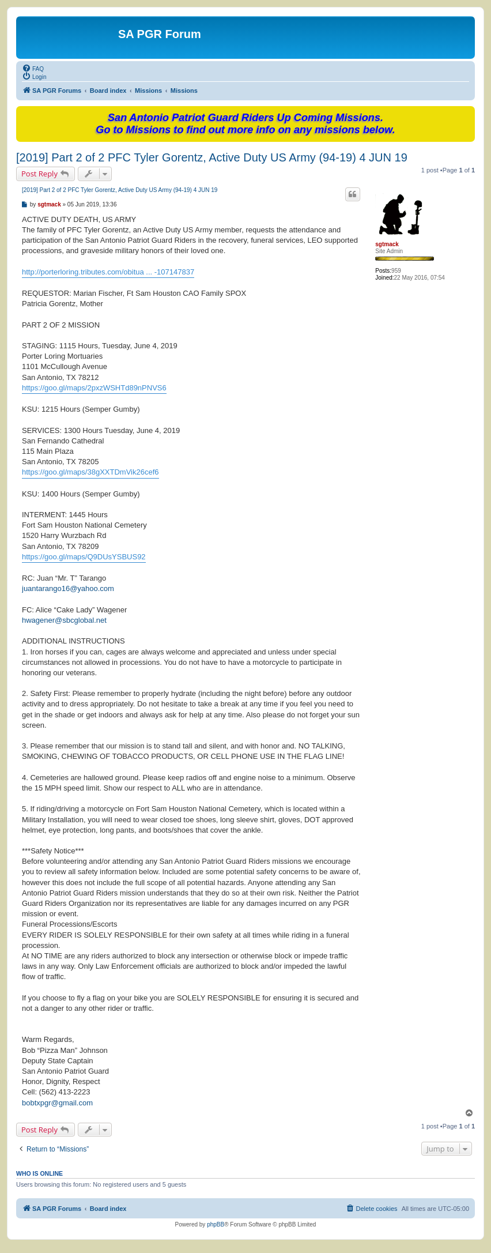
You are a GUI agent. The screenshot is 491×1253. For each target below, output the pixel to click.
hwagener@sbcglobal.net (64, 620)
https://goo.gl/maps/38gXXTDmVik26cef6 (90, 472)
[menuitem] (33, 68)
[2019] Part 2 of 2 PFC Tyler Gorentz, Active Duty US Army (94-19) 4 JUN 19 (211, 157)
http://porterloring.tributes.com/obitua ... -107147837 (108, 272)
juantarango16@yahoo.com (68, 588)
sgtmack (387, 244)
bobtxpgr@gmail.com (57, 1102)
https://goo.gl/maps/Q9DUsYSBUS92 (84, 556)
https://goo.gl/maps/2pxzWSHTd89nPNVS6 (94, 387)
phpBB (215, 1224)
